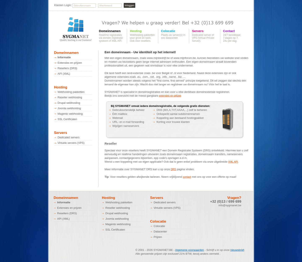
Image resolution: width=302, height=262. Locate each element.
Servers (198, 31)
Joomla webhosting (69, 108)
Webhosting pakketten (71, 91)
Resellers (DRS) (67, 68)
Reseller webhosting (70, 97)
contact (187, 176)
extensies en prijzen (170, 95)
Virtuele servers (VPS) (71, 142)
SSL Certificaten (67, 119)
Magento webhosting (70, 113)
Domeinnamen (110, 31)
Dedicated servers (69, 137)
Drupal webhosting (69, 102)
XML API (233, 161)
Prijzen (158, 237)
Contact (229, 31)
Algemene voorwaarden (189, 250)
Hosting (136, 31)
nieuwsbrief (237, 250)
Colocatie (168, 31)
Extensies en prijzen (70, 62)
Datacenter (160, 231)
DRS (173, 169)
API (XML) (64, 73)
